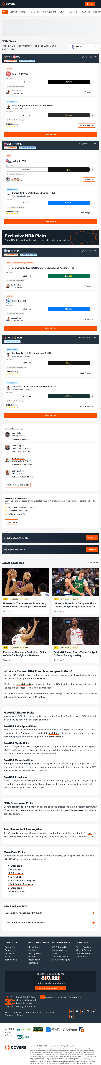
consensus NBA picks (23, 806)
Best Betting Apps (61, 959)
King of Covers (83, 950)
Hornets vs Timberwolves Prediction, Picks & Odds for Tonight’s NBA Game (24, 605)
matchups (54, 733)
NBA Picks (73, 12)
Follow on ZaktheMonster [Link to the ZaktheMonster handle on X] (23, 477)
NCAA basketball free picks (22, 880)
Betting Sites (61, 942)
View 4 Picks (50, 222)
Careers (8, 950)
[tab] (92, 82)
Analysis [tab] (89, 92)
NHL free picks (15, 877)
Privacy (17, 1012)
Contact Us (10, 947)
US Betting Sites (60, 947)
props (35, 780)
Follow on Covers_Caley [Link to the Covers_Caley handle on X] (22, 464)
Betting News (35, 953)
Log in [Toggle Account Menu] (90, 4)
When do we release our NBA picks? (24, 913)
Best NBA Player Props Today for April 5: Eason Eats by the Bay (75, 654)
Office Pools (82, 956)
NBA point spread (52, 736)
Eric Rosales (15, 178)
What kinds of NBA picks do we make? (25, 922)
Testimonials (11, 959)
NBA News (85, 12)
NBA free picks (15, 869)
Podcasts (33, 956)
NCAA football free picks (20, 884)
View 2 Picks (50, 134)
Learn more (11, 522)
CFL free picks (15, 888)
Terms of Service (33, 1012)
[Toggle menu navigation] (97, 4)
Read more (94, 563)
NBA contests (76, 810)
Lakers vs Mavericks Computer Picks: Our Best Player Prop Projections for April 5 (75, 605)
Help (7, 1012)
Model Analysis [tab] (87, 125)
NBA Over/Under (35, 746)
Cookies (50, 1012)
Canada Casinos (60, 956)
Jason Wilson (16, 91)
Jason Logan (18, 446)
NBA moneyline (26, 763)
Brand (8, 956)
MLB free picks (15, 873)
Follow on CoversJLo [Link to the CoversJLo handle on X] (21, 452)
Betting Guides (38, 942)
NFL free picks (15, 865)
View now (92, 538)
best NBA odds (23, 684)
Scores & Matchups (18, 12)
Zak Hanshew (16, 285)
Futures (62, 12)
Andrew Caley (18, 458)
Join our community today (50, 988)
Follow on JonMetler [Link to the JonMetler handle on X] (21, 439)
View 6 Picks (50, 328)
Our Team (9, 953)
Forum (20, 1015)
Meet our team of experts (17, 485)
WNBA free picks (16, 891)
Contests (82, 942)
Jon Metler (17, 433)
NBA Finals (40, 678)
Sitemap (9, 1015)
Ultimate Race (83, 953)
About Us (11, 942)
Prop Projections (49, 12)
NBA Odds (34, 12)
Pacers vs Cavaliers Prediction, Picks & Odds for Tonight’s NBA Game (24, 654)
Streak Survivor (83, 947)
